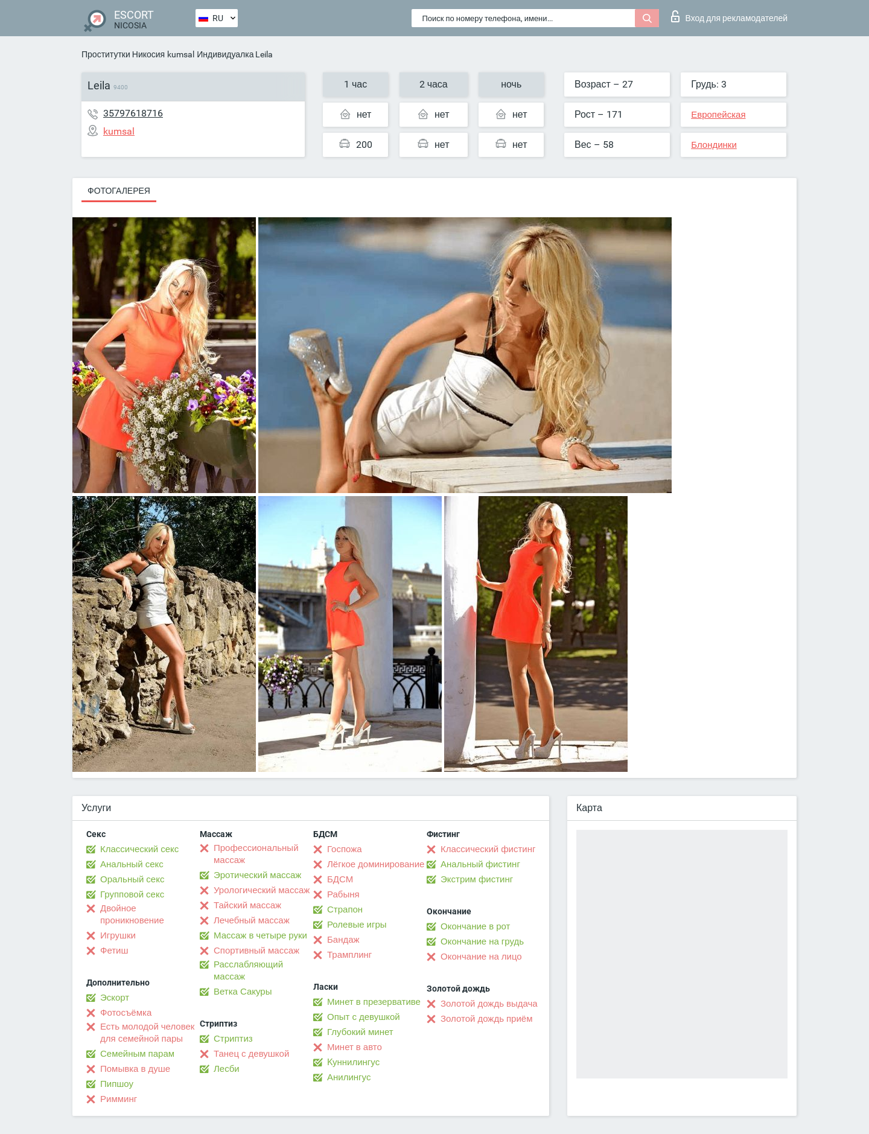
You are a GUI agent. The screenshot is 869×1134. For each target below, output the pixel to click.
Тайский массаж (247, 905)
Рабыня (343, 894)
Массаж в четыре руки (260, 935)
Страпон (345, 909)
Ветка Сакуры (243, 991)
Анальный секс (132, 864)
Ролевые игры (357, 924)
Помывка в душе (135, 1068)
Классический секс (139, 849)
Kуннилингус (353, 1062)
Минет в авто (354, 1047)
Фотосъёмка (125, 1012)
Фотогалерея (119, 191)
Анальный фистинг (480, 864)
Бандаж (343, 939)
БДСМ (340, 879)
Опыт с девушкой (363, 1016)
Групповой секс (132, 894)
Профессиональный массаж (256, 854)
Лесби (227, 1068)
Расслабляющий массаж (248, 970)
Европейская (718, 114)
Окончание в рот (475, 926)
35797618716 (133, 113)
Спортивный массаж (256, 950)
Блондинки (714, 144)
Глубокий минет (360, 1032)
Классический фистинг (488, 849)
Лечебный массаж (252, 920)
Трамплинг (349, 954)
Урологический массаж (262, 890)
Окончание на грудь (482, 941)
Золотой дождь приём (486, 1018)
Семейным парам (137, 1053)
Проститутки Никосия (123, 54)
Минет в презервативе (374, 1001)
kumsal (180, 54)
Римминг (118, 1099)
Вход (729, 16)
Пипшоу (116, 1083)
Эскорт (114, 997)
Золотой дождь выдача (489, 1003)
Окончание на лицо (481, 956)
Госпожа (344, 849)
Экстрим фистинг (477, 879)
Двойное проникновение (132, 914)
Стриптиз (233, 1038)
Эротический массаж (257, 875)
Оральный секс (132, 879)
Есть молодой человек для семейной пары (147, 1032)
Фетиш (114, 950)
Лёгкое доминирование (375, 864)
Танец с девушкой (251, 1053)
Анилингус (349, 1077)
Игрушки (118, 935)
